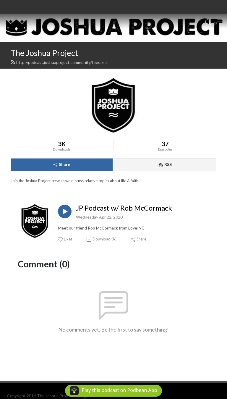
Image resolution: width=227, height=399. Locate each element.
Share (61, 164)
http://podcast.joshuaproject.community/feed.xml (59, 62)
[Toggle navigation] (220, 22)
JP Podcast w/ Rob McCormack (124, 208)
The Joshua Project (44, 53)
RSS (165, 164)
